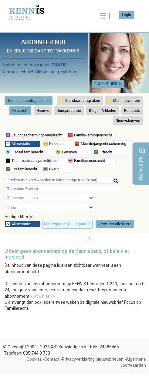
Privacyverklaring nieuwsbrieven (93, 359)
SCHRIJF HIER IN (108, 84)
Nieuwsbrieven (128, 121)
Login (126, 15)
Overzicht (20, 111)
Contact (51, 359)
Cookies (34, 359)
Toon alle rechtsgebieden (28, 101)
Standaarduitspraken (79, 101)
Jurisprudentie (69, 111)
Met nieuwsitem (124, 101)
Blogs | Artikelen (102, 111)
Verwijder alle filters (114, 224)
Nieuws (42, 111)
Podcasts (132, 111)
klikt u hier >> (42, 296)
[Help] (116, 180)
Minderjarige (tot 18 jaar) (67, 224)
